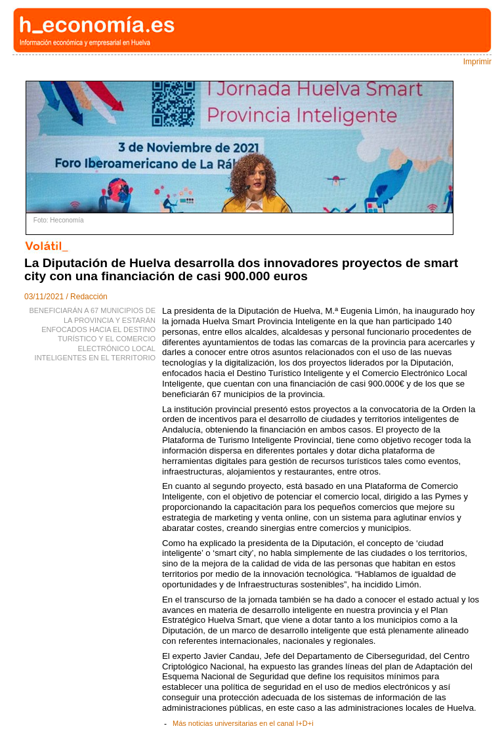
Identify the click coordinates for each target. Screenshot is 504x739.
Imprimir (477, 61)
